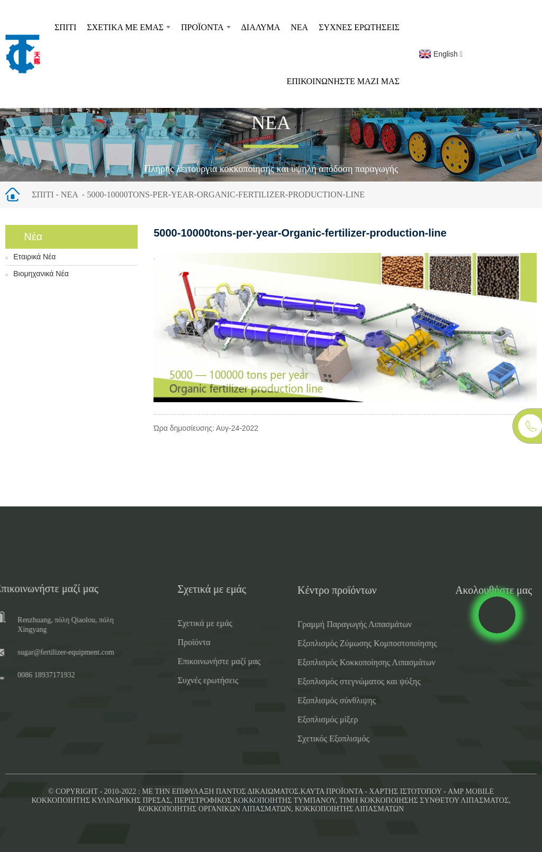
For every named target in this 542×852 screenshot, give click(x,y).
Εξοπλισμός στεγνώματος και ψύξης (341, 681)
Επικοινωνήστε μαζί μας (342, 81)
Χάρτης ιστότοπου (405, 791)
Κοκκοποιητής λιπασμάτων (349, 809)
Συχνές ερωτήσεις (359, 27)
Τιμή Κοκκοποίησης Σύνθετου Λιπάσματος (424, 800)
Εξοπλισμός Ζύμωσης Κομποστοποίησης (349, 643)
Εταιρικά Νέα (34, 256)
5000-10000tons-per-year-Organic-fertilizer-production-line (226, 194)
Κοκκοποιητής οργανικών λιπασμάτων (214, 809)
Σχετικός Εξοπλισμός (315, 738)
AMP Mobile (471, 791)
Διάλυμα (261, 27)
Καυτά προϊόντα (332, 791)
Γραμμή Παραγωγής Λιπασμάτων (336, 624)
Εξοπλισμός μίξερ (309, 719)
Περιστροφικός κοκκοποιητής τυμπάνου (254, 800)
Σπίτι (65, 27)
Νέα (299, 27)
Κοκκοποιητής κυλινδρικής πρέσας (100, 800)
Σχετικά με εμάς (128, 27)
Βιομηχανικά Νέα (41, 273)
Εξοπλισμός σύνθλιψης (318, 700)
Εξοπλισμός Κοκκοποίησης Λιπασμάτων (348, 662)
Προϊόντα (206, 27)
